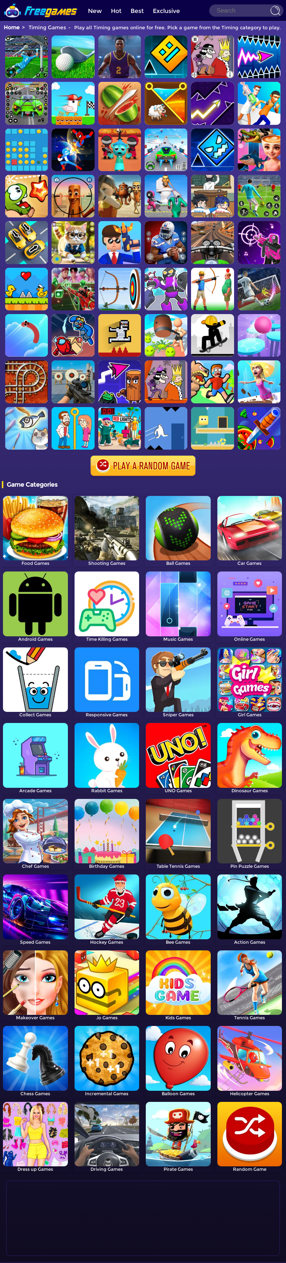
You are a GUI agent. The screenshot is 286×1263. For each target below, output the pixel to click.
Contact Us (113, 1254)
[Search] (246, 10)
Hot (116, 10)
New (95, 10)
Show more (37, 1236)
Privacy (152, 1254)
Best (137, 10)
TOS (134, 1254)
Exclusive (166, 10)
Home (12, 27)
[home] (41, 3)
